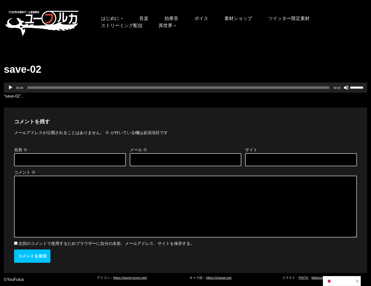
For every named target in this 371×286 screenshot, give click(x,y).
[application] (185, 87)
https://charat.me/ (219, 278)
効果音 (171, 18)
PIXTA (303, 278)
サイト (251, 150)
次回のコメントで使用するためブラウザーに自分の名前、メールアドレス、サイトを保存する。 (106, 243)
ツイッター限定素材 (289, 18)
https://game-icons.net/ (130, 278)
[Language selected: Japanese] (342, 281)
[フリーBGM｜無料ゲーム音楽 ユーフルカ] (42, 22)
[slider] (178, 87)
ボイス (201, 18)
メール (138, 150)
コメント (25, 172)
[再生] (10, 87)
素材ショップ (238, 18)
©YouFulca (14, 279)
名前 (20, 150)
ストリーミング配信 (122, 25)
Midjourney (319, 278)
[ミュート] (346, 87)
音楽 (143, 18)
